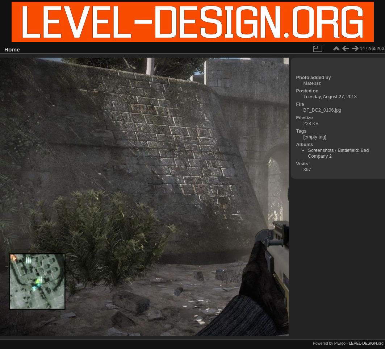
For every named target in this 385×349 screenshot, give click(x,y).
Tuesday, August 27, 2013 (330, 96)
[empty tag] (315, 137)
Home (12, 49)
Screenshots (321, 150)
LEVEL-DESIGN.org (366, 343)
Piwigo (340, 343)
